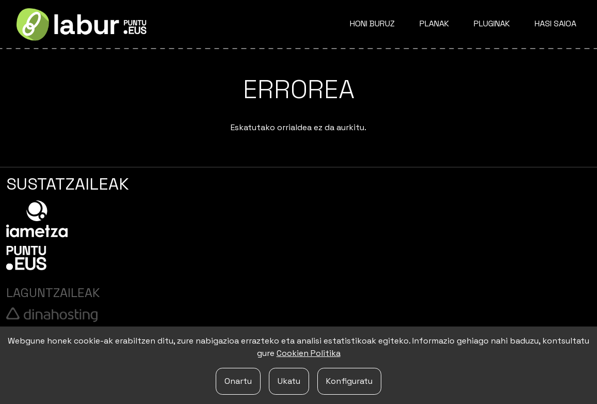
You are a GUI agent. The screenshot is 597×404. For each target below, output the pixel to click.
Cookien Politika (309, 353)
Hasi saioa (555, 23)
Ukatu (289, 381)
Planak (434, 23)
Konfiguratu (349, 381)
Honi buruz (372, 23)
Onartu (238, 381)
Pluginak (492, 23)
